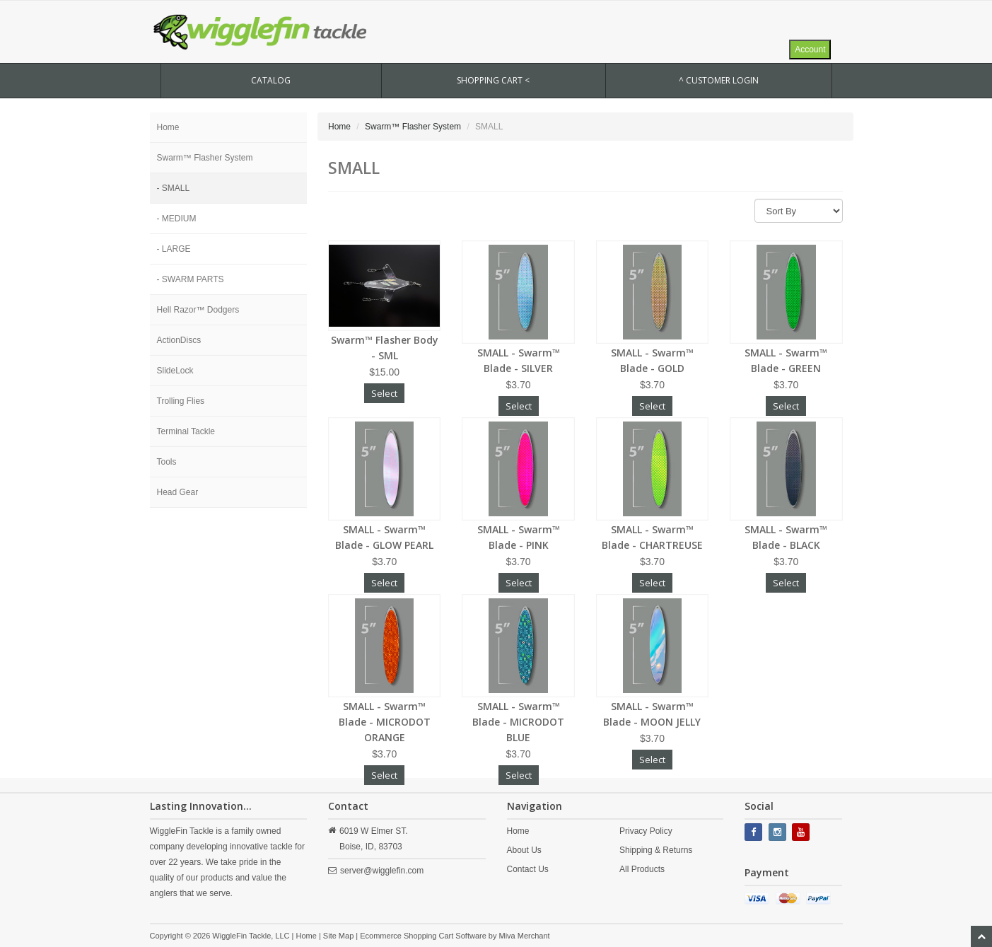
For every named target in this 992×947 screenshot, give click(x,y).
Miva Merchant (524, 935)
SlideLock (175, 371)
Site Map (338, 935)
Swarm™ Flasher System (205, 158)
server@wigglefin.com (382, 871)
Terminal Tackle (186, 431)
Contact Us (528, 869)
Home (168, 127)
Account (810, 49)
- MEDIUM (177, 218)
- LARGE (174, 249)
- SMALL (173, 188)
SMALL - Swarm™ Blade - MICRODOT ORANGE (385, 721)
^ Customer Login (719, 80)
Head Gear (178, 492)
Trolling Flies (181, 401)
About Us (524, 850)
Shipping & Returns (655, 850)
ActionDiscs (179, 340)
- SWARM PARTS (190, 279)
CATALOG (271, 80)
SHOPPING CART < (493, 80)
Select (384, 393)
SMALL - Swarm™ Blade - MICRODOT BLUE (518, 721)
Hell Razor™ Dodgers (198, 310)
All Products (642, 869)
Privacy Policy (645, 831)
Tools (167, 462)
